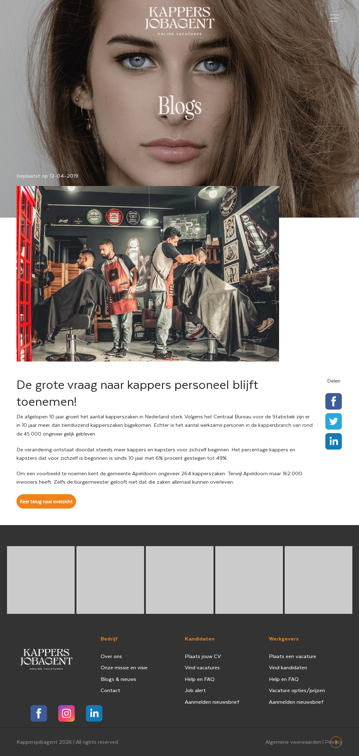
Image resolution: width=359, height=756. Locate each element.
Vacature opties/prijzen (297, 690)
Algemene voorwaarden (293, 741)
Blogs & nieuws (118, 678)
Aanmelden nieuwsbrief (212, 701)
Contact (110, 690)
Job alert (195, 690)
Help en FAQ (200, 678)
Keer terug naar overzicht (46, 501)
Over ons (111, 655)
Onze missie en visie (124, 667)
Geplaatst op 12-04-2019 (47, 175)
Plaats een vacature (292, 655)
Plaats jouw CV (203, 655)
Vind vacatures (202, 667)
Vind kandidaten (288, 667)
